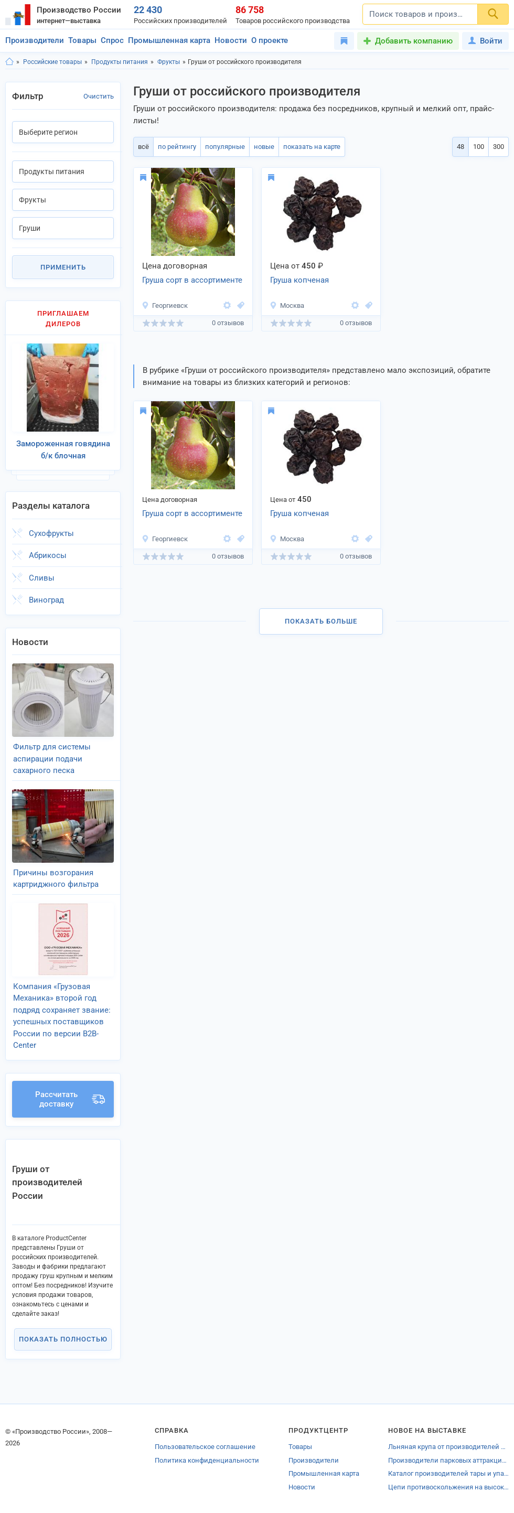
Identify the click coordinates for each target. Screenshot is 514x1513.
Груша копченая (299, 280)
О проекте (269, 40)
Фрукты (168, 62)
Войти (485, 41)
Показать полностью (63, 1339)
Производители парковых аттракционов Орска (448, 1460)
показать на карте (311, 147)
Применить (63, 267)
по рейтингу (177, 147)
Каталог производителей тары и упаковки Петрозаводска (448, 1473)
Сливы (42, 578)
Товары (82, 40)
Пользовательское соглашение (205, 1447)
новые (264, 147)
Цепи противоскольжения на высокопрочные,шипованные (448, 1487)
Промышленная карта (169, 40)
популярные (225, 147)
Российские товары (52, 62)
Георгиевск (165, 305)
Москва (287, 305)
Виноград (46, 600)
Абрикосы (48, 555)
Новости (231, 40)
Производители (34, 40)
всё (143, 147)
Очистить (98, 96)
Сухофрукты (51, 533)
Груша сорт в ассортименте (192, 280)
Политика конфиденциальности (207, 1460)
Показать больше (321, 621)
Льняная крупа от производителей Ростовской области (448, 1447)
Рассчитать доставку (70, 1099)
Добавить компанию (414, 41)
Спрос (112, 40)
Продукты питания (119, 62)
